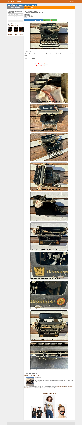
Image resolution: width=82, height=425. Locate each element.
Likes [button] (41, 20)
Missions (19, 1)
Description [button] (27, 20)
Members (71, 1)
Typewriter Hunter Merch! (49, 393)
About (13, 1)
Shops (17, 25)
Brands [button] (10, 5)
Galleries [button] (21, 5)
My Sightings (39, 375)
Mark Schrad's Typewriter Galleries (28, 375)
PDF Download (10, 34)
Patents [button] (34, 5)
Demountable (28, 7)
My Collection (35, 375)
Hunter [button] (32, 20)
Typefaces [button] (27, 5)
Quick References (13, 25)
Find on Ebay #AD (47, 20)
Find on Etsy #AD (54, 20)
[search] (15, 19)
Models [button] (15, 5)
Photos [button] (36, 20)
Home (25, 7)
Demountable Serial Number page (61, 386)
